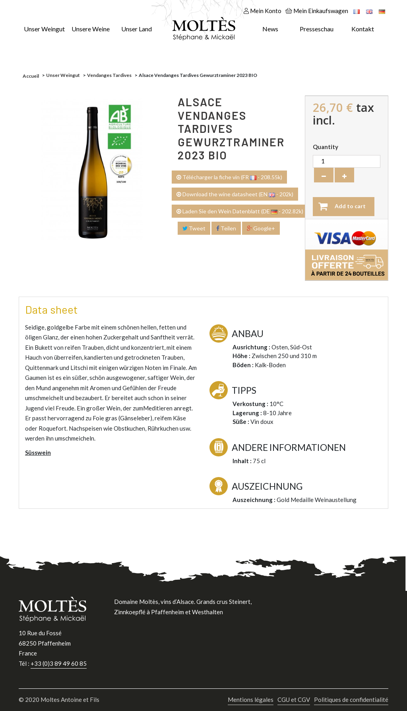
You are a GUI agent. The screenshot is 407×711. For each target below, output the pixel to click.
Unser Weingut (44, 29)
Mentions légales (250, 699)
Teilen (226, 228)
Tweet (193, 228)
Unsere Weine (91, 29)
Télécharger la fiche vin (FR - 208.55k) (229, 177)
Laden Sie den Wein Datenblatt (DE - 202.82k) (239, 211)
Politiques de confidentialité (351, 699)
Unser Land (136, 29)
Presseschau (316, 29)
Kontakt (362, 29)
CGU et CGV (293, 699)
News (270, 29)
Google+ (261, 228)
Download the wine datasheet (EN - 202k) (234, 194)
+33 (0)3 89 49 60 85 (59, 663)
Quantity (325, 146)
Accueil (31, 76)
